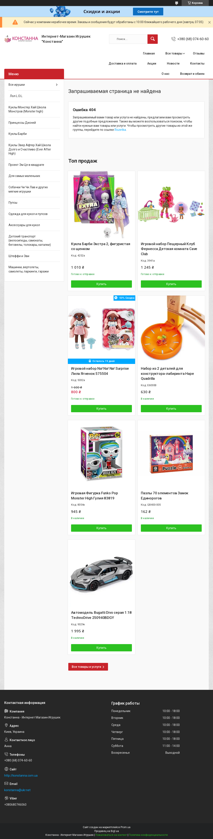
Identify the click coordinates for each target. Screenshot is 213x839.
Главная (149, 53)
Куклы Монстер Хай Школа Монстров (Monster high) (27, 109)
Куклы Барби (18, 133)
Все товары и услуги (86, 666)
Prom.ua (125, 827)
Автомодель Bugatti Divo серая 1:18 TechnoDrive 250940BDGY (101, 615)
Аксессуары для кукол (24, 225)
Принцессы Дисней (22, 122)
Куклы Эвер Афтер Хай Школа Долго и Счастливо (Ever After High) (30, 149)
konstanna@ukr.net (17, 790)
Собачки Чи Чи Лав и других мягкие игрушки (28, 189)
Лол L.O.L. (16, 96)
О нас (165, 73)
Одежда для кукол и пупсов (28, 214)
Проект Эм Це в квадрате (26, 164)
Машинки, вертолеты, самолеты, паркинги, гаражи (29, 269)
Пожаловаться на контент (111, 834)
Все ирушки (17, 84)
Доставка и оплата (123, 63)
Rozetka (120, 129)
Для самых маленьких (24, 176)
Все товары (173, 53)
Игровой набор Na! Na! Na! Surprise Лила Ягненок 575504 (100, 371)
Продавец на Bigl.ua (106, 831)
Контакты (197, 63)
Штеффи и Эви (19, 256)
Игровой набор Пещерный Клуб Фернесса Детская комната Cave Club (169, 249)
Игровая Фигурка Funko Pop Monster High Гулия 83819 (94, 495)
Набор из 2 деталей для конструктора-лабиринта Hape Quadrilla (167, 373)
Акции (151, 63)
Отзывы (198, 53)
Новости (173, 63)
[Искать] (152, 39)
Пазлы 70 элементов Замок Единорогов (164, 495)
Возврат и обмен (192, 73)
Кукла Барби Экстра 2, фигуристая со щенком (100, 246)
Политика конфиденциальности (148, 834)
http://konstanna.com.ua (21, 775)
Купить (101, 284)
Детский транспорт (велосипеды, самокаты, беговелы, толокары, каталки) (30, 240)
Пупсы (13, 202)
